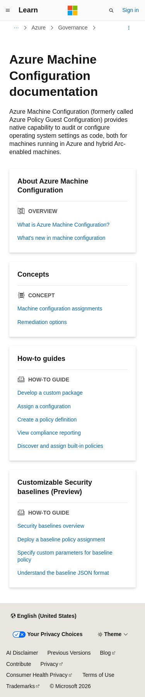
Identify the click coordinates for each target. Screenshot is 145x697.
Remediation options (42, 322)
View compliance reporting (49, 433)
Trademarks (20, 686)
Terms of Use (98, 675)
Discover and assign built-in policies (60, 446)
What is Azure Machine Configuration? (63, 225)
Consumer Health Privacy (37, 675)
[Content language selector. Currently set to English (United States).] (43, 616)
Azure (39, 27)
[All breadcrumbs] (16, 28)
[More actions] (129, 28)
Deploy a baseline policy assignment (61, 539)
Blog (105, 653)
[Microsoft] (73, 10)
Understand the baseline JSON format (63, 573)
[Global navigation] (7, 10)
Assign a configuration (44, 406)
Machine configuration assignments (59, 308)
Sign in (130, 10)
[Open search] (111, 10)
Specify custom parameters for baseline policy (65, 556)
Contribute (18, 664)
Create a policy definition (47, 419)
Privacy (49, 664)
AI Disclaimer (22, 653)
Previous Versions (68, 653)
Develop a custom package (50, 393)
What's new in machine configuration (61, 238)
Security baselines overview (50, 526)
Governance (72, 27)
